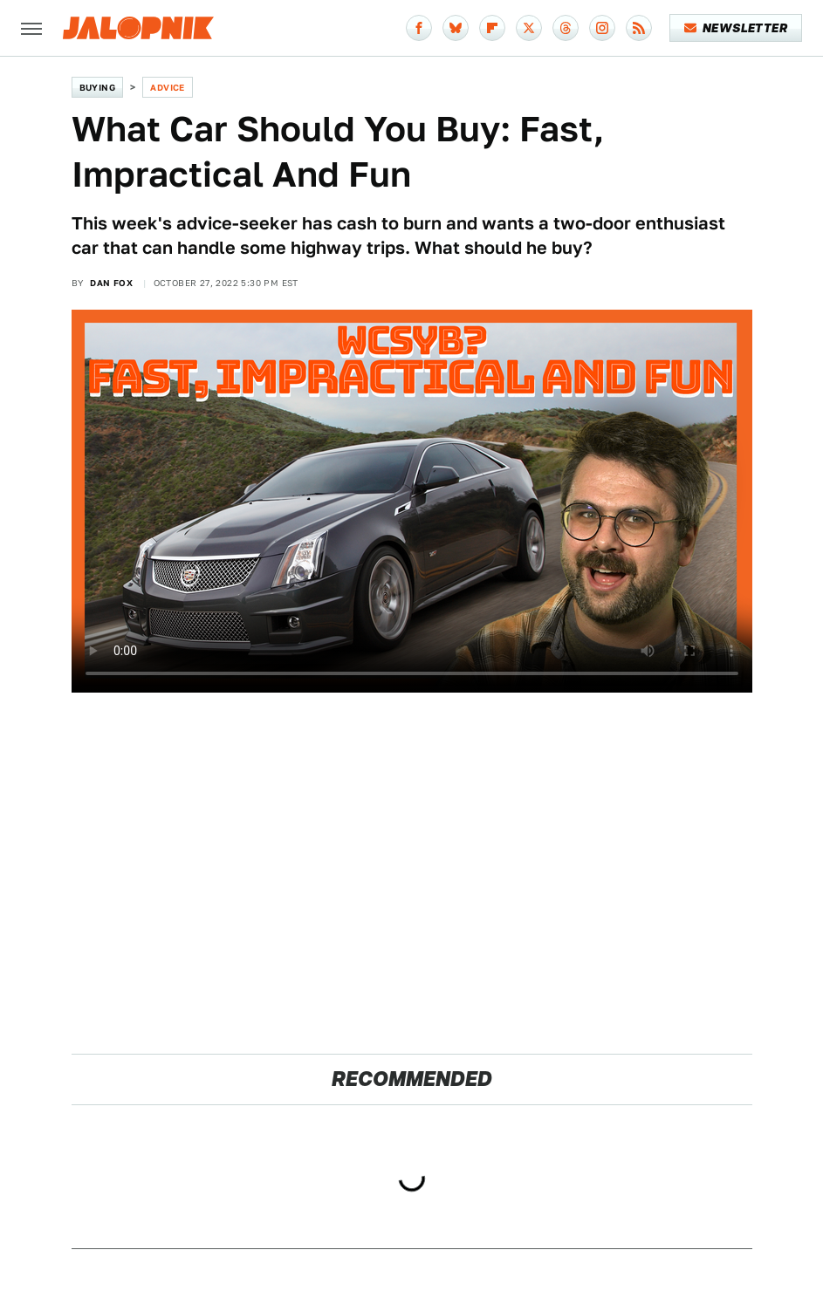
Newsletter (736, 28)
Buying (97, 87)
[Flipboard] (492, 28)
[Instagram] (602, 28)
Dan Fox (111, 282)
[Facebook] (419, 28)
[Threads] (565, 28)
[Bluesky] (455, 28)
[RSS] (639, 28)
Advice (167, 87)
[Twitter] (529, 28)
